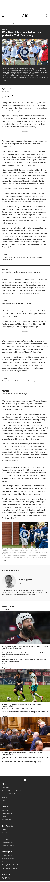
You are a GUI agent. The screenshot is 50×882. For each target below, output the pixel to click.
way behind (10, 290)
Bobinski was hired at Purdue (28, 293)
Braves (18, 23)
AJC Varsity (11, 23)
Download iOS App (7, 842)
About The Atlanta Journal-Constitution (13, 791)
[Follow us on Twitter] (3, 878)
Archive (4, 800)
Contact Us (6, 807)
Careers (4, 797)
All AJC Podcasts (7, 836)
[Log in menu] (47, 15)
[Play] (25, 535)
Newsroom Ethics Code (8, 794)
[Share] (45, 524)
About (4, 784)
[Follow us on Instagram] (9, 878)
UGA (25, 23)
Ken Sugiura (8, 89)
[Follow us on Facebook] (6, 878)
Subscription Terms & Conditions (11, 865)
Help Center (5, 787)
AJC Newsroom (6, 820)
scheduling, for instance (22, 108)
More (5, 80)
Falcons (47, 23)
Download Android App (8, 845)
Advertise (4, 816)
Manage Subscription (8, 858)
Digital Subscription (7, 855)
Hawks (31, 23)
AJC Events (5, 839)
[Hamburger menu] (3, 16)
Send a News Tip (7, 813)
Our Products (7, 826)
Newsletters (5, 833)
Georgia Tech (39, 23)
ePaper (4, 829)
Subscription (7, 852)
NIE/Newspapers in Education (10, 868)
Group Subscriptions (8, 862)
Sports (3, 23)
